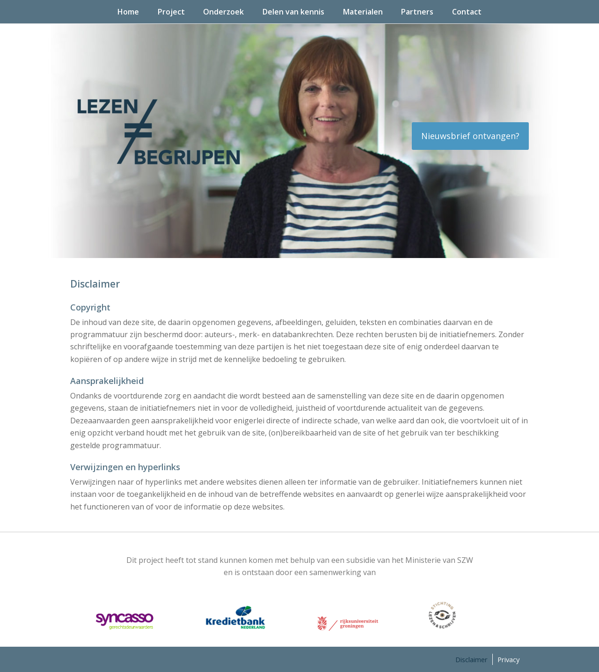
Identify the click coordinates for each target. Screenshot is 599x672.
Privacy (508, 659)
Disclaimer (471, 659)
